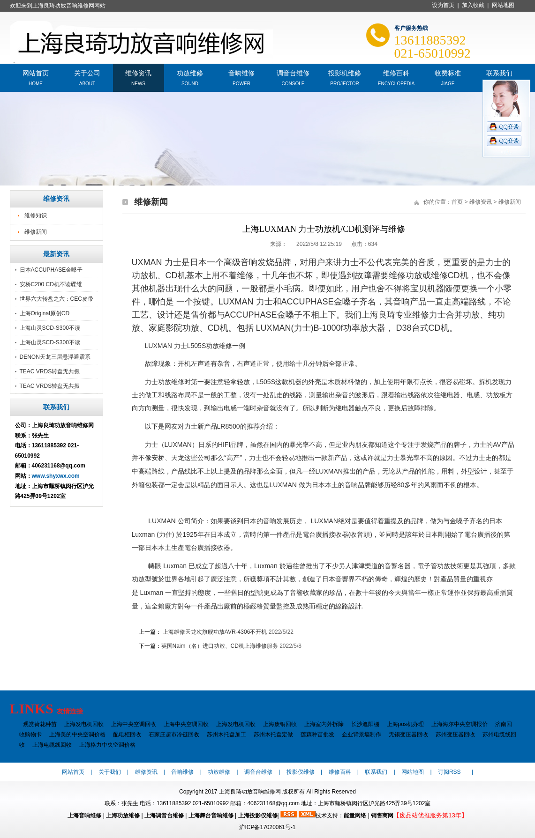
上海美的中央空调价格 (77, 734)
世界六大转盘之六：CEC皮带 (56, 299)
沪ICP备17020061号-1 (267, 827)
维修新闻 (35, 232)
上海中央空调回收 (133, 724)
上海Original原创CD (45, 313)
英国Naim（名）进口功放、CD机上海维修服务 (219, 646)
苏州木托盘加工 (226, 734)
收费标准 (448, 72)
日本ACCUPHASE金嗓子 (51, 270)
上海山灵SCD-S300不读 (50, 328)
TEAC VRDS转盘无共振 (50, 371)
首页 (457, 202)
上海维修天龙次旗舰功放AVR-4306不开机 (214, 632)
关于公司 (87, 72)
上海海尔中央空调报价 (459, 724)
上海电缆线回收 (52, 745)
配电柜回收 (127, 734)
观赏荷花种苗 (40, 724)
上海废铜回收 (280, 724)
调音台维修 (293, 72)
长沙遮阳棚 (365, 724)
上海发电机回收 (84, 724)
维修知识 (35, 215)
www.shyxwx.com (56, 476)
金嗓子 (346, 301)
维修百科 (396, 72)
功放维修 (190, 72)
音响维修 (241, 72)
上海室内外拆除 (324, 724)
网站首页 (36, 72)
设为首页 (443, 5)
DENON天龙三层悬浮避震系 (55, 357)
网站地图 (503, 5)
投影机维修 (344, 72)
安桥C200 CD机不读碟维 (51, 284)
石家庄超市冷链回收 (174, 734)
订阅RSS (449, 772)
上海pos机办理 (405, 724)
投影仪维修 (300, 772)
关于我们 (109, 772)
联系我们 (499, 72)
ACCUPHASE (307, 301)
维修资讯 (138, 72)
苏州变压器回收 (455, 734)
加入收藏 (473, 5)
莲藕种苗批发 (317, 734)
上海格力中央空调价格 (107, 745)
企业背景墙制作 (361, 734)
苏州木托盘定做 (273, 734)
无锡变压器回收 (408, 734)
